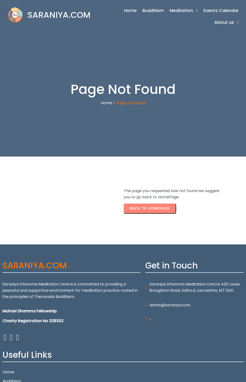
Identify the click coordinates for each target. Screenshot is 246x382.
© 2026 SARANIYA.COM (23, 375)
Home (106, 105)
